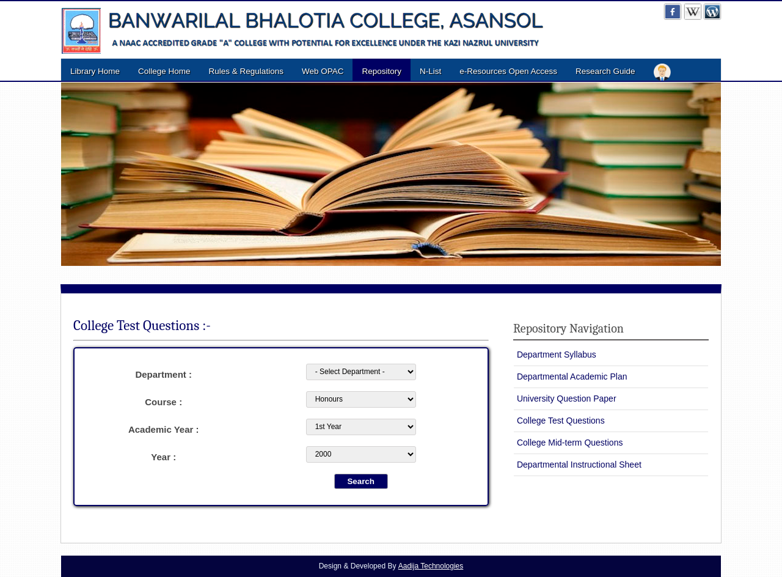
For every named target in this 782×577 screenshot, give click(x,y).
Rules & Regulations (246, 71)
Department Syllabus (556, 354)
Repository (381, 71)
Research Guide (605, 71)
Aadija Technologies (431, 566)
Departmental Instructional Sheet (579, 464)
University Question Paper (566, 398)
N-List (430, 71)
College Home (164, 71)
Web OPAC (323, 71)
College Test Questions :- (142, 325)
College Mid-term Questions (570, 442)
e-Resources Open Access (508, 71)
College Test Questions (561, 420)
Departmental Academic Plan (572, 376)
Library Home (95, 71)
